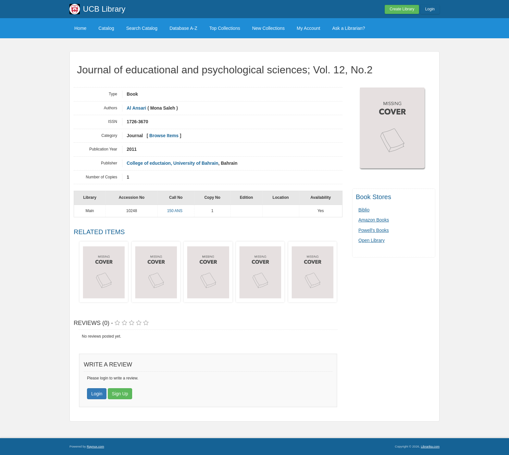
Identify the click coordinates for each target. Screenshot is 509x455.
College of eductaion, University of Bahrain (172, 163)
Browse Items (164, 135)
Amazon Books (373, 219)
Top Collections (224, 28)
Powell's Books (373, 230)
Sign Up (120, 393)
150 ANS (174, 211)
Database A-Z (183, 28)
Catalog (106, 28)
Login (430, 9)
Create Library (402, 9)
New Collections (268, 28)
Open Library (371, 240)
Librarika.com (430, 446)
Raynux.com (95, 446)
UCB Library (104, 9)
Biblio (363, 209)
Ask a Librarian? (348, 28)
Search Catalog (142, 28)
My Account (308, 28)
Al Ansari (136, 108)
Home (80, 28)
